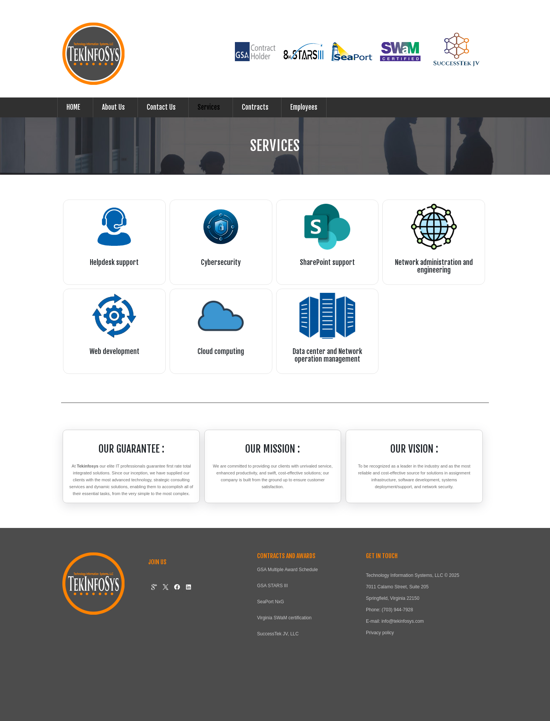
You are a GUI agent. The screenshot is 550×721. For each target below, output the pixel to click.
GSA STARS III (272, 585)
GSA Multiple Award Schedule (287, 569)
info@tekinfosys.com (403, 621)
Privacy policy (380, 632)
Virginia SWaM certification (284, 617)
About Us (113, 107)
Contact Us (161, 107)
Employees (303, 107)
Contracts (255, 107)
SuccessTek (269, 634)
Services (208, 107)
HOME (73, 107)
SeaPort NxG (270, 601)
